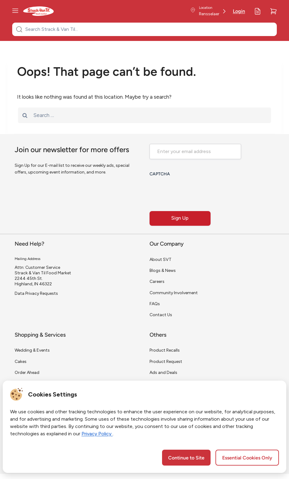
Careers (157, 281)
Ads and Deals (163, 372)
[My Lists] (257, 11)
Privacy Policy (97, 434)
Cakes (21, 361)
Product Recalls (165, 350)
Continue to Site (186, 458)
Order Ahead (27, 372)
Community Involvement (174, 292)
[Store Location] (208, 11)
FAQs (155, 303)
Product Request (166, 361)
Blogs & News (163, 270)
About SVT (161, 259)
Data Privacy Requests (36, 293)
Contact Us (161, 314)
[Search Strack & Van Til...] (148, 29)
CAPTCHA (160, 174)
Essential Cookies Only (247, 458)
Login (239, 11)
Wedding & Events (32, 350)
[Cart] (273, 11)
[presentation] (196, 192)
